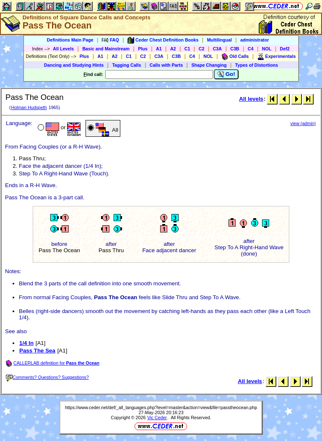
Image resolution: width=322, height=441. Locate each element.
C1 (187, 48)
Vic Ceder (157, 417)
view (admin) (303, 123)
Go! (226, 74)
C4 (251, 48)
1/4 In (26, 343)
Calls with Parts (166, 65)
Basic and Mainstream (106, 48)
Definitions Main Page (70, 39)
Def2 (285, 48)
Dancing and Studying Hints (74, 65)
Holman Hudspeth (29, 107)
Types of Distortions (256, 65)
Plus (143, 48)
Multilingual (219, 39)
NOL (267, 48)
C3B (234, 48)
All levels (251, 99)
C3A (217, 48)
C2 (202, 48)
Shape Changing (208, 65)
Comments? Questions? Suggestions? (47, 377)
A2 (173, 48)
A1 (159, 48)
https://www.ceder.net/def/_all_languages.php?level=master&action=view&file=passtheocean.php (161, 407)
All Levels (63, 48)
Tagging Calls (126, 65)
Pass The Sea (37, 350)
